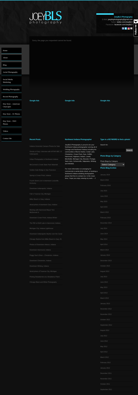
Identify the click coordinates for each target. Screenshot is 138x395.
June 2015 (104, 196)
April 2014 (104, 244)
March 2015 (104, 212)
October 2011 (105, 384)
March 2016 (104, 180)
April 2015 (104, 207)
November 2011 (106, 379)
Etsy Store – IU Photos (11, 114)
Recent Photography (10, 96)
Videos (5, 131)
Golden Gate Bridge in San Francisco (43, 170)
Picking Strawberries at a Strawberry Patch (45, 277)
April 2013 (104, 293)
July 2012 (103, 336)
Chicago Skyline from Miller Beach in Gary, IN (46, 239)
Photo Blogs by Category (109, 161)
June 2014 (104, 234)
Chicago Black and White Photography (43, 282)
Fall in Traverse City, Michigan (40, 194)
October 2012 (105, 319)
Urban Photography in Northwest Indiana (44, 159)
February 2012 (105, 362)
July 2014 (103, 228)
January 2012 (105, 368)
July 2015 (103, 191)
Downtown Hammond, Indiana (40, 250)
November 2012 (106, 314)
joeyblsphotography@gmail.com (120, 19)
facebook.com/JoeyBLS (123, 25)
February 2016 (105, 185)
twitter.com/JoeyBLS (125, 22)
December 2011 (106, 373)
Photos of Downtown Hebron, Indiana (43, 244)
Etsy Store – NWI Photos (9, 122)
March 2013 (104, 298)
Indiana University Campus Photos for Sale (45, 146)
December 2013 (106, 260)
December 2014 (106, 223)
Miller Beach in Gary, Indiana (40, 199)
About (5, 58)
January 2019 (105, 175)
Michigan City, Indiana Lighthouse (41, 228)
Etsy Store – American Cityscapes (11, 105)
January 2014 (105, 255)
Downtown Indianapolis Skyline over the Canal (46, 234)
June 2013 (104, 282)
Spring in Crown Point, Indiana (40, 175)
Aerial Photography (10, 72)
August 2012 (104, 330)
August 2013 (104, 271)
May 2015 (103, 201)
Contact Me (7, 138)
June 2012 (104, 341)
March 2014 (104, 250)
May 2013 (103, 287)
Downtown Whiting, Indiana (39, 266)
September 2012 (106, 325)
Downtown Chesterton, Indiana (40, 260)
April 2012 (104, 352)
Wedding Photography (11, 89)
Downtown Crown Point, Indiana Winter (43, 217)
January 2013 (105, 303)
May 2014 (103, 239)
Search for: (104, 145)
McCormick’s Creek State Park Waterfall (44, 165)
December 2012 (106, 309)
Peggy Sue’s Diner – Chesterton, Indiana (44, 255)
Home (5, 50)
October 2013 (105, 266)
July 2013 (103, 276)
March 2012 (104, 357)
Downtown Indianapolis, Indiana (41, 188)
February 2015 (105, 217)
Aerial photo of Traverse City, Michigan (43, 271)
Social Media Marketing (8, 80)
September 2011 (106, 389)
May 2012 (103, 346)
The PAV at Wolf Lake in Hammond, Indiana (45, 223)
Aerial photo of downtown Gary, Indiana (43, 204)
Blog (4, 65)
